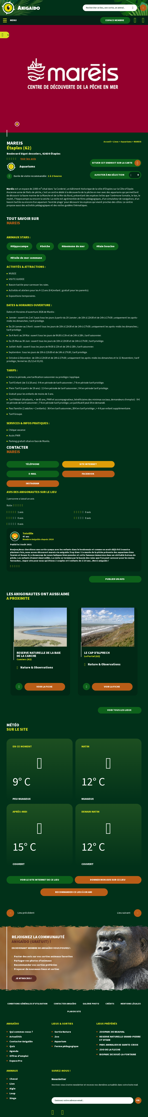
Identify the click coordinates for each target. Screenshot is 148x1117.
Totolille (28, 533)
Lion (12, 1083)
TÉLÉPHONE (32, 464)
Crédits (109, 1003)
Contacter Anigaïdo (65, 1003)
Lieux (116, 141)
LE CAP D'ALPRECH (97, 653)
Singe (13, 1098)
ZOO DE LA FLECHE (109, 1049)
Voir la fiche (44, 686)
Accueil (107, 141)
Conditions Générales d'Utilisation (27, 1003)
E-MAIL (32, 474)
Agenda (14, 1051)
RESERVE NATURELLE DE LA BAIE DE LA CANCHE (39, 654)
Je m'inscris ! (24, 978)
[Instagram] (143, 20)
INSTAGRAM (32, 483)
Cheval (14, 1079)
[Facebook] (135, 20)
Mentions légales (131, 1003)
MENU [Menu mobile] (10, 20)
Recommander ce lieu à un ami (73, 892)
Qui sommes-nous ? (21, 1032)
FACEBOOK (88, 474)
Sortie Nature (63, 1032)
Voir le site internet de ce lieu (39, 879)
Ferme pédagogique (66, 1046)
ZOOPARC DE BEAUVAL (112, 1032)
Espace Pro (16, 1061)
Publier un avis (114, 579)
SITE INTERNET (88, 464)
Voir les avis (28, 159)
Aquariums (126, 141)
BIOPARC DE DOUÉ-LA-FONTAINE (117, 1054)
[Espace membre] (115, 20)
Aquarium (60, 1041)
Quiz (12, 1046)
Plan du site (74, 1011)
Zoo (57, 1036)
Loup (12, 1093)
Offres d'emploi (19, 1056)
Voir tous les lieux (119, 710)
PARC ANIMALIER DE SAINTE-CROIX (118, 1045)
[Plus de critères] (143, 8)
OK (138, 1100)
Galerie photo (91, 1003)
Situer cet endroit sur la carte (116, 163)
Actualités (16, 1036)
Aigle (12, 1088)
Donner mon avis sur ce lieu (107, 879)
